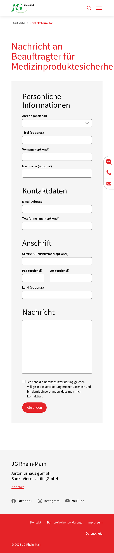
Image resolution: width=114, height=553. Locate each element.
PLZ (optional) (32, 271)
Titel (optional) (33, 133)
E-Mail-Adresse (32, 202)
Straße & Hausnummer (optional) (45, 254)
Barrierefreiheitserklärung (64, 522)
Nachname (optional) (37, 166)
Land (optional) (33, 287)
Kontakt (17, 487)
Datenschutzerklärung (58, 382)
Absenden (34, 407)
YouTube (77, 500)
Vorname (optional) (35, 149)
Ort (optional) (59, 271)
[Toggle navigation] (99, 8)
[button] (109, 161)
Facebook (25, 500)
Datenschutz (94, 533)
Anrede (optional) (34, 116)
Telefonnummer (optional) (41, 218)
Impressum (95, 522)
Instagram (52, 500)
